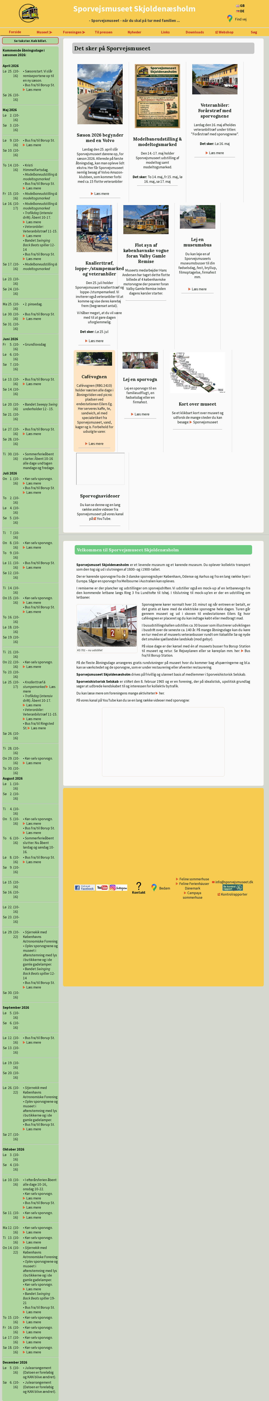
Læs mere (101, 193)
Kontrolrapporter (234, 894)
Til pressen (103, 32)
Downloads (195, 32)
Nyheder (134, 32)
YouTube (103, 518)
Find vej (241, 19)
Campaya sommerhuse (192, 895)
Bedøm (164, 888)
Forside (15, 32)
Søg (254, 32)
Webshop (226, 32)
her (161, 693)
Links (165, 32)
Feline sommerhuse (194, 879)
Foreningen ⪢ (74, 32)
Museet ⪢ (44, 32)
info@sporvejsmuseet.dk (234, 882)
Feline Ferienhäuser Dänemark (194, 886)
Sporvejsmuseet (205, 422)
